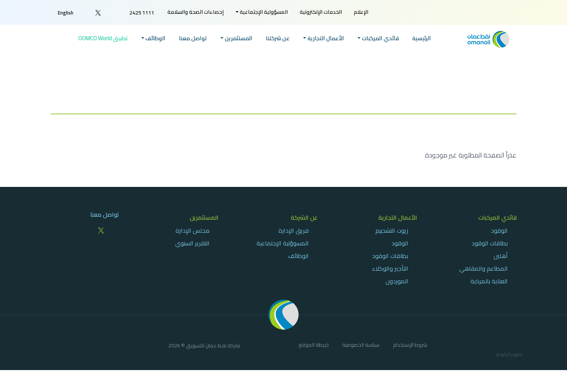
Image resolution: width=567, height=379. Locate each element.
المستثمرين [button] (238, 38)
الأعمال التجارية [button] (326, 38)
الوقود (499, 230)
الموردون (396, 281)
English (65, 12)
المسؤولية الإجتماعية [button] (264, 12)
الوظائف (298, 255)
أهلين (501, 255)
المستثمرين (204, 217)
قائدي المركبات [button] (380, 38)
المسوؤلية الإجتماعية (282, 243)
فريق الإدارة (293, 230)
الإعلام (361, 12)
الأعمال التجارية (397, 217)
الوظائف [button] (155, 38)
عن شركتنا (278, 38)
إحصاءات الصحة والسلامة (195, 12)
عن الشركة (304, 217)
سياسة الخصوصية (360, 346)
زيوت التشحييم (391, 230)
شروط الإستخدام (410, 346)
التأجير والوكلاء (390, 268)
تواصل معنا (193, 38)
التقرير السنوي (192, 243)
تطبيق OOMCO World (103, 38)
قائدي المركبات (497, 217)
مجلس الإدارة (193, 230)
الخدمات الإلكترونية (321, 12)
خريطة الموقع (314, 346)
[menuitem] (361, 12)
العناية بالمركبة (489, 281)
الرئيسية (421, 38)
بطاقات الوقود (490, 243)
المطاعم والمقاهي (483, 268)
